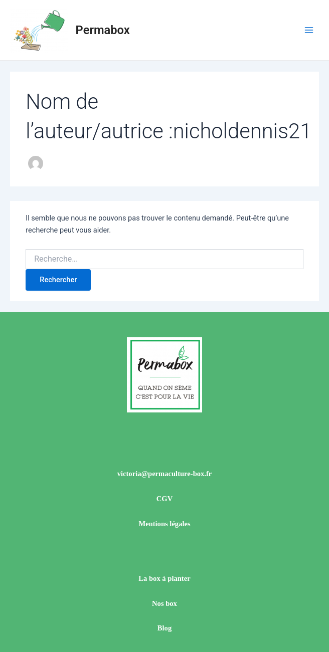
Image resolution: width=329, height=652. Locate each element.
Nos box (164, 603)
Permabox (103, 30)
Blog (164, 628)
